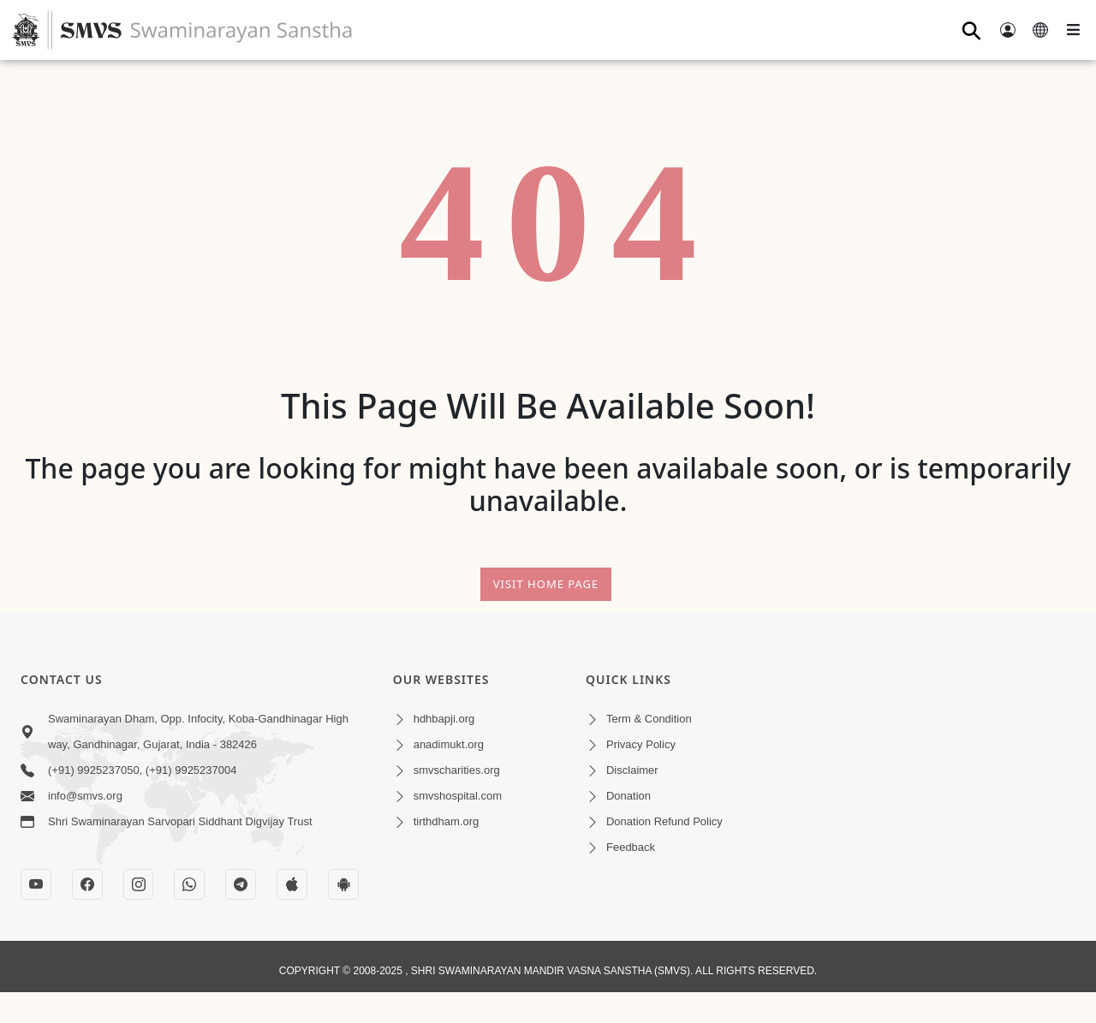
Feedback (630, 847)
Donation (628, 795)
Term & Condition (649, 718)
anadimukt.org (449, 744)
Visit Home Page (546, 584)
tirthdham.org (447, 821)
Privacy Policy (641, 744)
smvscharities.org (457, 770)
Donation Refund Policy (664, 821)
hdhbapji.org (444, 718)
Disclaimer (632, 770)
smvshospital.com (458, 795)
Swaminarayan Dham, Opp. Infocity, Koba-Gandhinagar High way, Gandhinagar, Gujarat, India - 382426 (198, 731)
